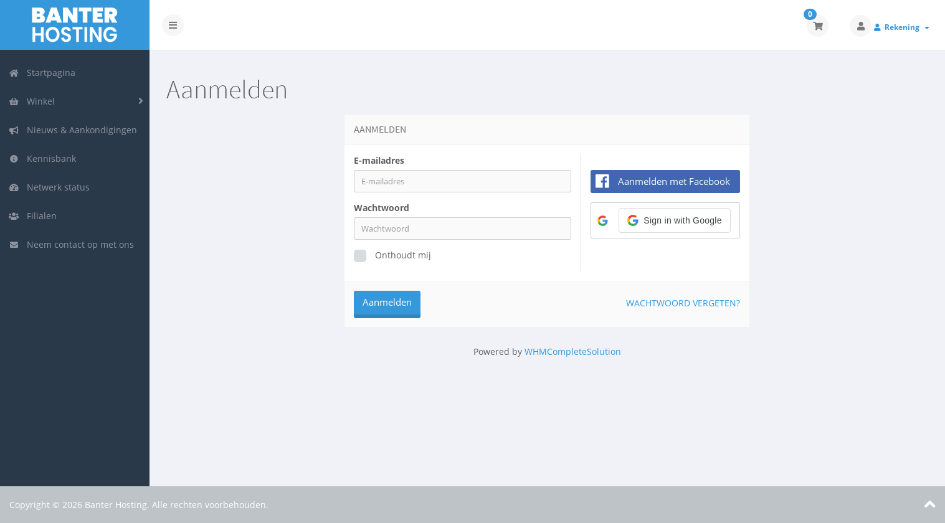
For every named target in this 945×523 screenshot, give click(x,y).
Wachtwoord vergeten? (683, 303)
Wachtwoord (381, 208)
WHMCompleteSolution (573, 351)
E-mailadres (379, 160)
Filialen (33, 216)
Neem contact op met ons (71, 244)
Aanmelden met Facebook (674, 181)
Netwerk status (49, 187)
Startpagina (42, 72)
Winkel (32, 101)
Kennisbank (42, 158)
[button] (675, 220)
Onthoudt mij (392, 255)
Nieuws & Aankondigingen (73, 130)
